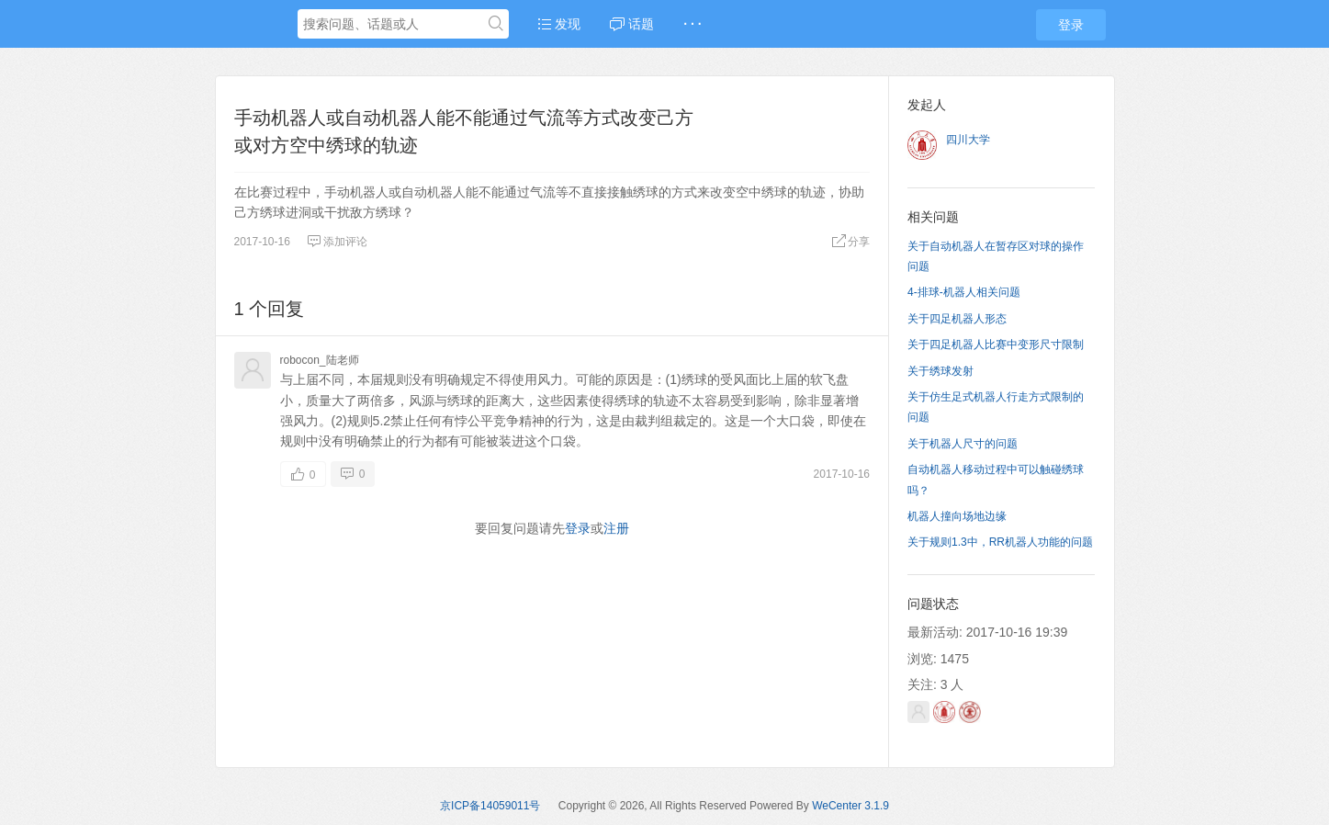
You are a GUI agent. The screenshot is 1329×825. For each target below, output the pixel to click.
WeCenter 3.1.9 (850, 805)
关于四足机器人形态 (957, 318)
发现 (559, 24)
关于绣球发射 (940, 371)
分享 (850, 241)
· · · (692, 24)
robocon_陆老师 (319, 360)
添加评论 (337, 241)
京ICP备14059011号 (490, 805)
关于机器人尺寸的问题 (962, 443)
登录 (1071, 24)
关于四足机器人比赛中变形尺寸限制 (995, 344)
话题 (632, 24)
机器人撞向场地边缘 (957, 516)
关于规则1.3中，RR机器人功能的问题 (1000, 542)
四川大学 (968, 139)
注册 (616, 528)
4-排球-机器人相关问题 (963, 292)
